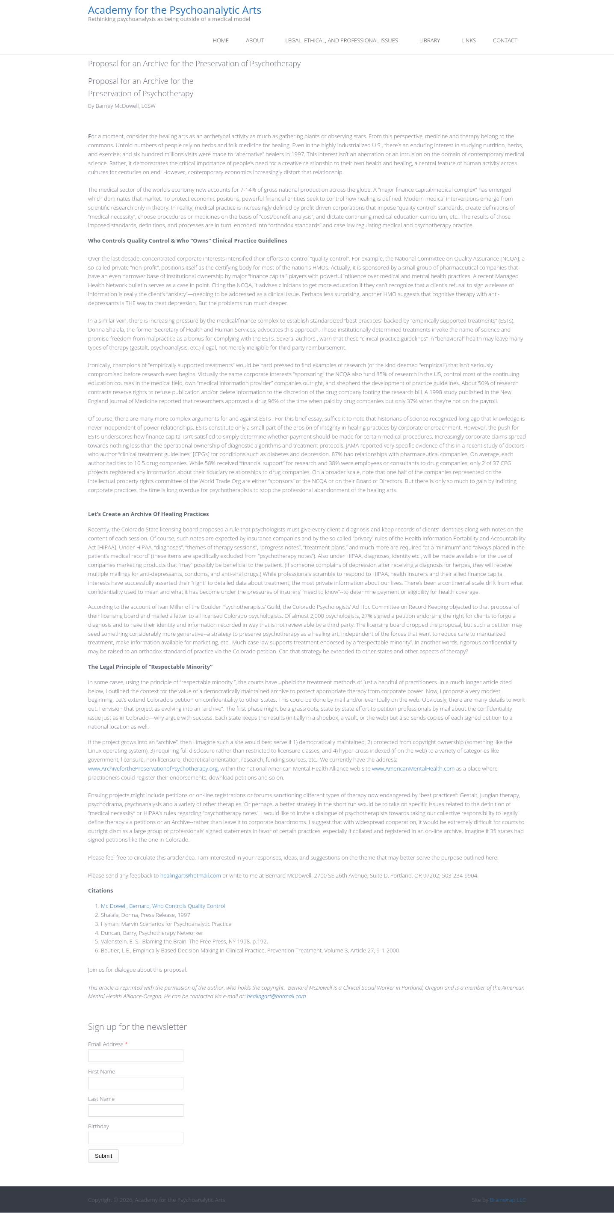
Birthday (98, 1126)
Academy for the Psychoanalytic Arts (175, 10)
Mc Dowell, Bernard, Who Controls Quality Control (163, 906)
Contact (505, 40)
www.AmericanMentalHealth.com (413, 768)
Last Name (101, 1099)
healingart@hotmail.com (190, 875)
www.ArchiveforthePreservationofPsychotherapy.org (153, 768)
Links (468, 40)
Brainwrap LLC (508, 1200)
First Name (101, 1071)
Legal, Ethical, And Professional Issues (341, 40)
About (255, 40)
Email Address (108, 1044)
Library (429, 40)
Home (221, 40)
